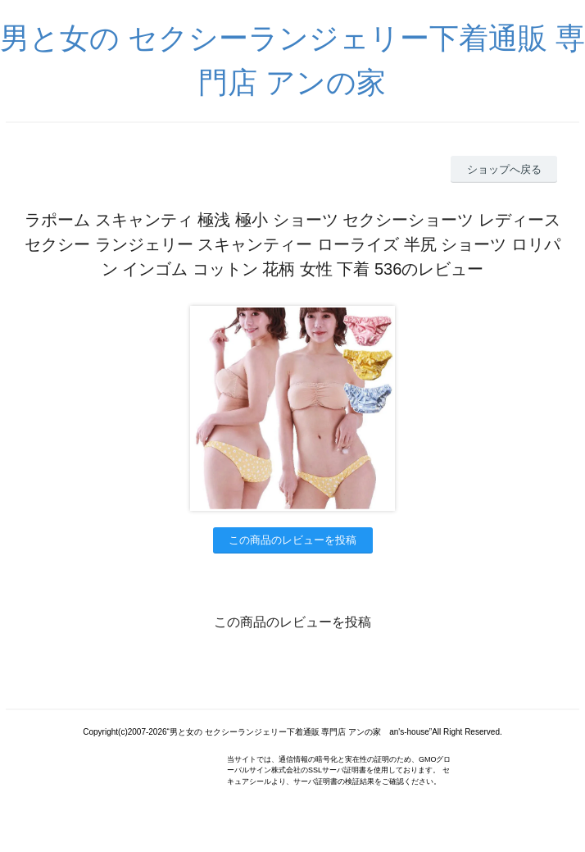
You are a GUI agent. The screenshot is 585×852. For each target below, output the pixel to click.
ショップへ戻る (504, 169)
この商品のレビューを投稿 (292, 540)
